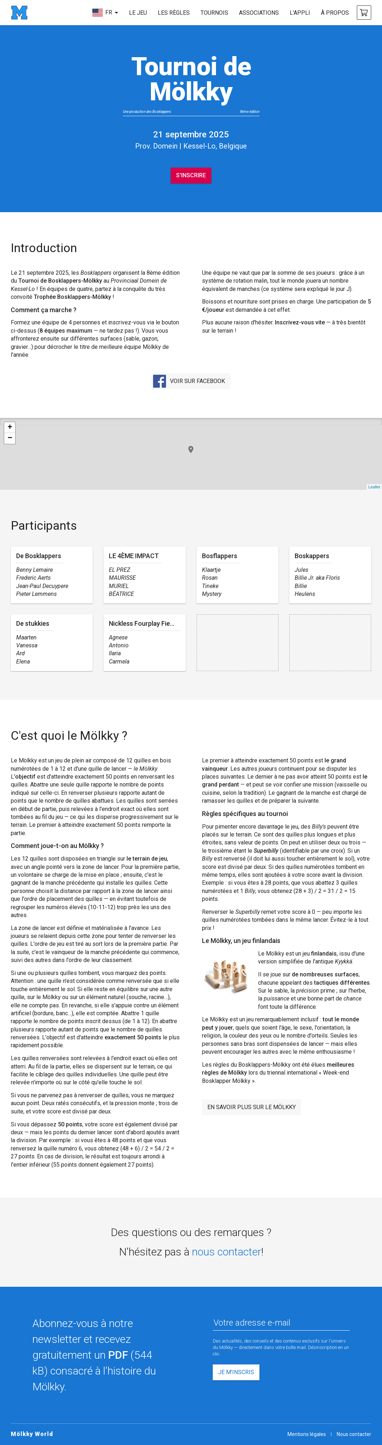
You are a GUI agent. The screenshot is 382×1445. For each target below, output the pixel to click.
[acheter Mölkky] (364, 12)
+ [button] (10, 427)
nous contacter (226, 1251)
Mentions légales (306, 1434)
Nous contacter (354, 1434)
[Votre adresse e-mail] (281, 1323)
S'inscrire (191, 175)
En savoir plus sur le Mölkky (251, 1107)
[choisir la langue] (105, 12)
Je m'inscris (236, 1372)
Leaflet (374, 487)
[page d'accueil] (19, 12)
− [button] (10, 438)
